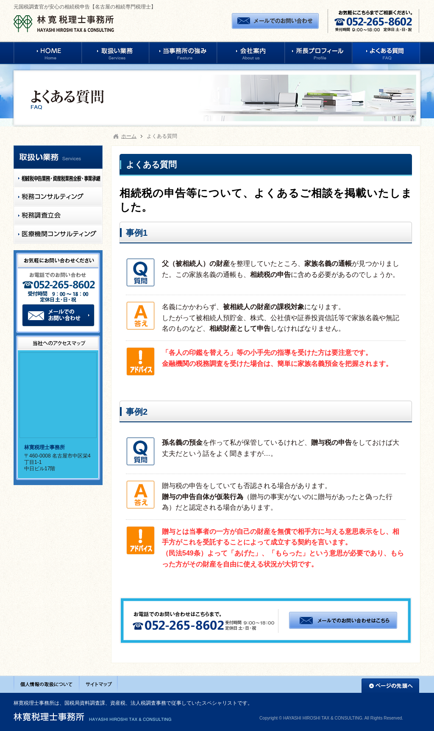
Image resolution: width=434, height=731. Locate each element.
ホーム (128, 136)
